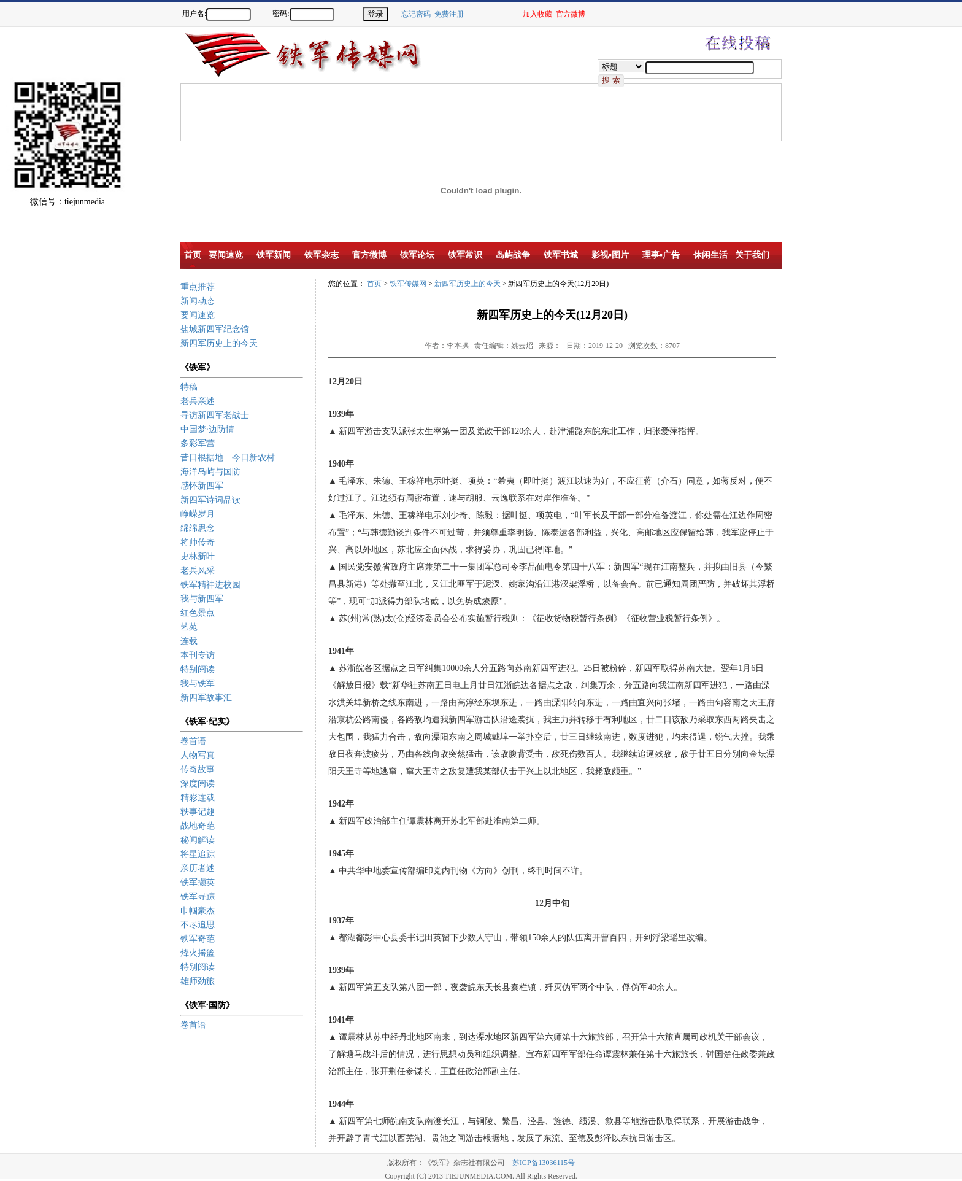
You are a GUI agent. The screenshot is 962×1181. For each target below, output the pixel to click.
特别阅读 (197, 669)
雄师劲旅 (197, 981)
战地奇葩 (197, 826)
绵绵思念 (197, 528)
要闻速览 (197, 315)
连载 (189, 641)
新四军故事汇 (206, 697)
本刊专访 (197, 655)
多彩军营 (197, 443)
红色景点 (197, 613)
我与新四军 (201, 598)
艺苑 (189, 627)
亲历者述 (197, 868)
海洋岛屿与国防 (210, 471)
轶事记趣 (197, 811)
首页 (374, 283)
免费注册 (449, 14)
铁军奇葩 (197, 938)
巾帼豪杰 (197, 910)
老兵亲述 (197, 401)
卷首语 (193, 741)
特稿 (189, 387)
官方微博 (570, 14)
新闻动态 (197, 301)
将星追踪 (197, 854)
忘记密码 (416, 14)
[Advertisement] (919, 239)
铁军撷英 (197, 882)
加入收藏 (537, 14)
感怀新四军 (201, 485)
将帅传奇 (197, 542)
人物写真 (197, 755)
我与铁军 (197, 683)
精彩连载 (197, 797)
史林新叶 (197, 556)
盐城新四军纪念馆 (214, 329)
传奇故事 (197, 769)
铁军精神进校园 (210, 584)
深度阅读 (197, 783)
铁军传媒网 (408, 283)
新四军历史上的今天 (219, 343)
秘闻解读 (197, 840)
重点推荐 (197, 287)
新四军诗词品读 (210, 500)
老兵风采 (197, 570)
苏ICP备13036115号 (543, 1162)
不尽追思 (197, 924)
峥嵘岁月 (197, 514)
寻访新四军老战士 (214, 415)
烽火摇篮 (197, 953)
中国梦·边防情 (207, 429)
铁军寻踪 (197, 896)
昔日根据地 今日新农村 (227, 457)
